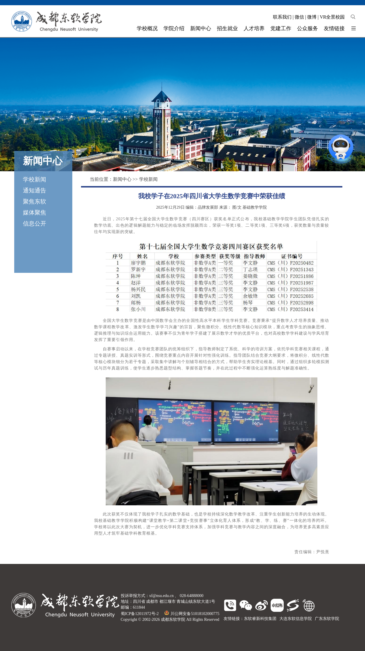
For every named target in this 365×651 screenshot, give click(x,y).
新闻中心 (122, 179)
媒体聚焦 (34, 212)
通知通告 (34, 190)
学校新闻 (34, 179)
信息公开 (34, 223)
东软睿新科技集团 (260, 618)
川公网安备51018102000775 (191, 614)
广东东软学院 (327, 618)
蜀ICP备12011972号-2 (140, 614)
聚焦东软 (34, 201)
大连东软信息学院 (295, 618)
